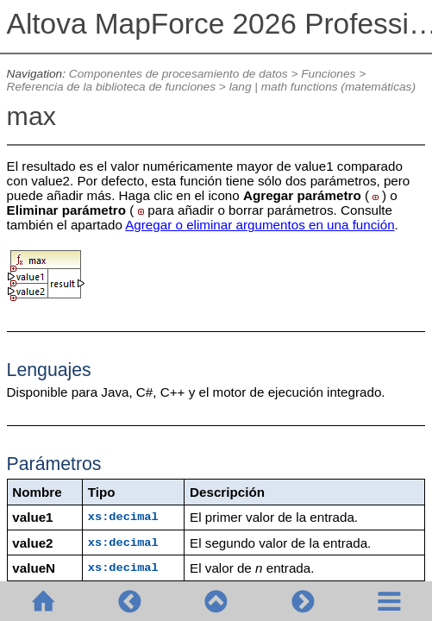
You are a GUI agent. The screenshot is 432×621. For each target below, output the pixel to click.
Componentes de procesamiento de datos (178, 73)
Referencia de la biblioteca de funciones (111, 86)
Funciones (328, 73)
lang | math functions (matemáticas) (322, 86)
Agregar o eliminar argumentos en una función (259, 224)
